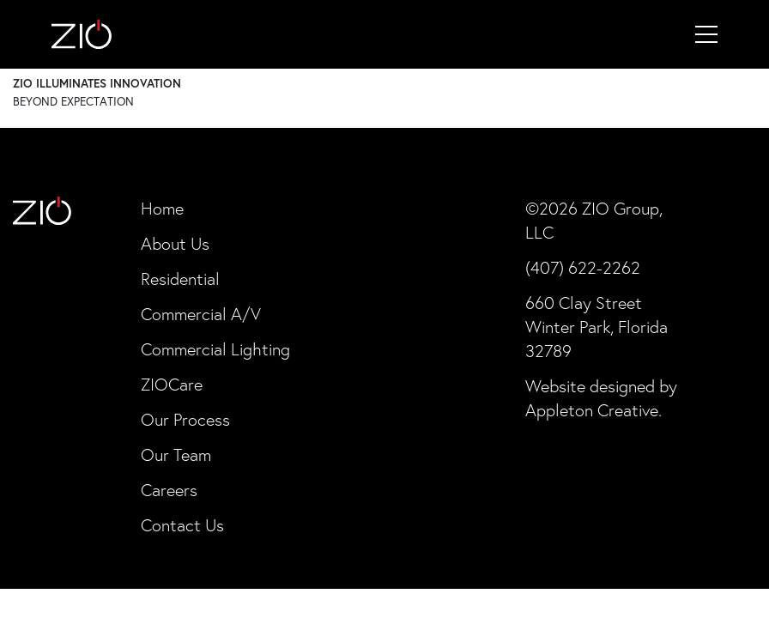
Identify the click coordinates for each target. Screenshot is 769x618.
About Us (175, 243)
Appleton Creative (591, 410)
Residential (180, 279)
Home (162, 208)
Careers (169, 490)
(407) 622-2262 (582, 268)
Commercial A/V (201, 314)
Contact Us (182, 525)
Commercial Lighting (215, 349)
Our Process (185, 419)
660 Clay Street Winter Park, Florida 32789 (596, 327)
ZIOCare (172, 384)
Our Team (176, 455)
